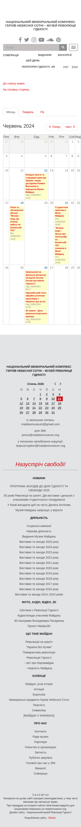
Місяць (12, 113)
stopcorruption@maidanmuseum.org (40, 445)
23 (47, 407)
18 (22, 202)
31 (53, 412)
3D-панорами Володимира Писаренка (39, 620)
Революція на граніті (39, 641)
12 (46, 170)
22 (40, 407)
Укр (65, 67)
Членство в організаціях (40, 747)
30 (47, 412)
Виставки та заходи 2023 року (39, 552)
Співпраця (40, 773)
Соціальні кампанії (39, 526)
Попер (55, 126)
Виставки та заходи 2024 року (39, 547)
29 (40, 412)
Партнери (40, 742)
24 (53, 407)
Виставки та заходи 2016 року (39, 589)
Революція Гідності (39, 657)
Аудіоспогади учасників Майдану (39, 615)
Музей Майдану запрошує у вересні (39, 510)
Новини (39, 478)
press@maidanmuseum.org (40, 435)
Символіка (39, 710)
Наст (70, 126)
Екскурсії (64, 55)
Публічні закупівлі (40, 757)
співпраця (11, 55)
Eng (75, 67)
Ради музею (40, 736)
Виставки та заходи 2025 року (39, 541)
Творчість (39, 705)
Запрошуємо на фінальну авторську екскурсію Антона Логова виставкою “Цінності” (36, 278)
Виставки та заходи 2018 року (39, 578)
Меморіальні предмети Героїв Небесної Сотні (39, 699)
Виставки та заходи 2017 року (39, 584)
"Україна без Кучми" (39, 647)
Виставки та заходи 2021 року (39, 562)
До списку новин (14, 83)
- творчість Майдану (39, 668)
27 (27, 412)
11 (59, 398)
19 (21, 407)
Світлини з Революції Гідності (38, 610)
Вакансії (40, 768)
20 (27, 407)
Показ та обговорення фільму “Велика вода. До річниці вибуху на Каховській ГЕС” (16, 219)
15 (40, 403)
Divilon (52, 817)
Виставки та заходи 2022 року (39, 557)
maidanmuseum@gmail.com (40, 424)
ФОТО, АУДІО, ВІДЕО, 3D (39, 602)
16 (47, 403)
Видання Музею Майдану (39, 536)
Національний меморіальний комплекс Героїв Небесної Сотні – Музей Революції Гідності (40, 25)
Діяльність (39, 517)
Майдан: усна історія (39, 684)
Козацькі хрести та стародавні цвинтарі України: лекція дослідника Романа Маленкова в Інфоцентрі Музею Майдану (36, 183)
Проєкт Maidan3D (39, 626)
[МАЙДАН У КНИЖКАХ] (38, 715)
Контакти (40, 731)
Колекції (39, 675)
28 (34, 412)
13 (27, 403)
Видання (44, 55)
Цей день (36, 60)
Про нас (40, 723)
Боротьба (39, 694)
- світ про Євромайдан (39, 663)
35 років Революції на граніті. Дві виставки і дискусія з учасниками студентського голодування (39, 497)
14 (34, 403)
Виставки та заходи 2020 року (39, 568)
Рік (42, 112)
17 (53, 403)
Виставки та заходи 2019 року (39, 573)
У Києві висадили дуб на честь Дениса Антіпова (38, 504)
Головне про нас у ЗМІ (40, 763)
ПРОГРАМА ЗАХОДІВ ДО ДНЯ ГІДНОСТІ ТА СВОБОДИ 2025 (39, 488)
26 (46, 267)
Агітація (39, 689)
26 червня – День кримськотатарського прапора (36, 314)
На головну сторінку (16, 89)
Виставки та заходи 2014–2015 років (39, 594)
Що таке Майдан (39, 633)
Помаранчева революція (39, 652)
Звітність (40, 752)
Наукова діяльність (39, 531)
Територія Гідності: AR (38, 66)
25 (59, 407)
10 (53, 398)
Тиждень (28, 112)
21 (66, 202)
